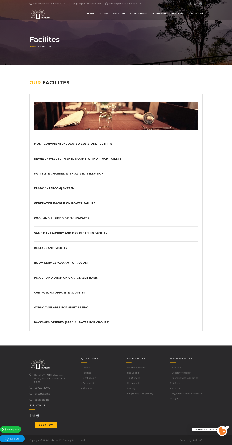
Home (90, 13)
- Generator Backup (180, 372)
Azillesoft (198, 440)
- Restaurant (132, 383)
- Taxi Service (133, 377)
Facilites (46, 46)
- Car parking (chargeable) (139, 393)
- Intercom (175, 388)
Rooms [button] (103, 13)
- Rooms (85, 367)
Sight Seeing (138, 13)
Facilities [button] (119, 13)
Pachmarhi (159, 13)
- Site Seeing (132, 372)
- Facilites (86, 372)
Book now (46, 425)
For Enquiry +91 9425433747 (47, 3)
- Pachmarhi (87, 383)
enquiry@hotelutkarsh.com (85, 3)
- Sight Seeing (88, 377)
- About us (86, 388)
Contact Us (196, 13)
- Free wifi (175, 367)
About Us (177, 13)
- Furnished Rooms (136, 367)
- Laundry (131, 388)
